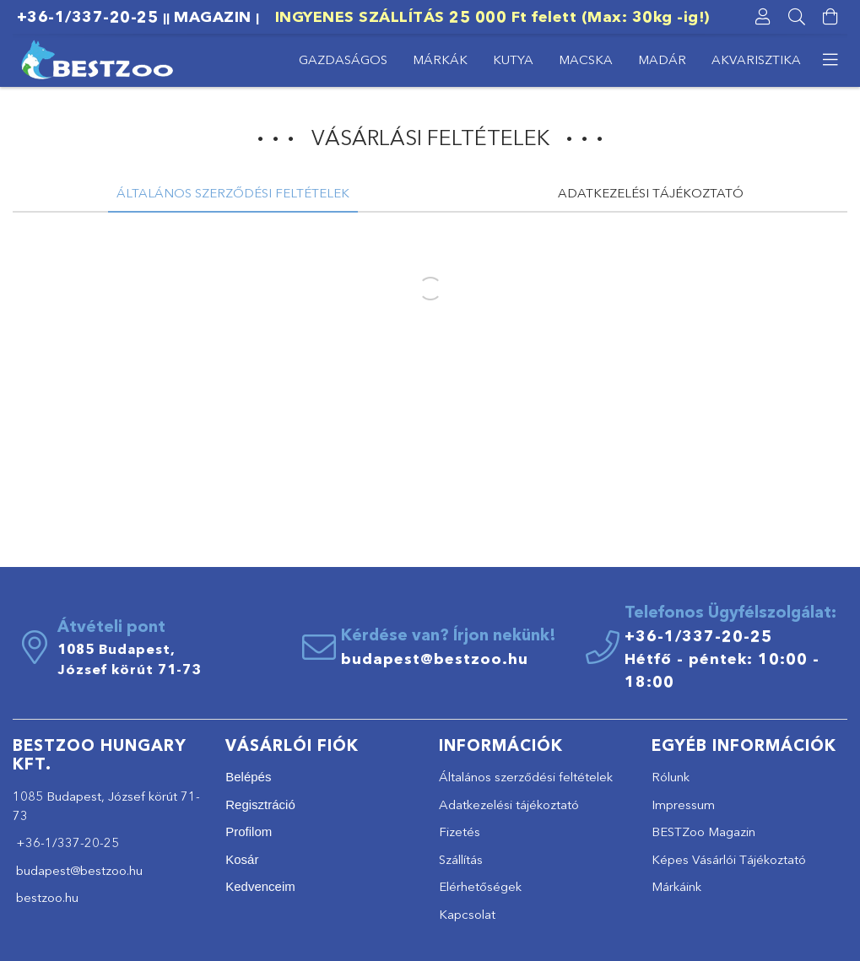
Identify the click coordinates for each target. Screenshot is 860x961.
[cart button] (830, 17)
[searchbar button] (797, 17)
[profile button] (763, 17)
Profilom (248, 831)
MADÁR (662, 59)
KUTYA (513, 59)
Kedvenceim (260, 886)
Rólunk (671, 777)
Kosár (241, 859)
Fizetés (459, 831)
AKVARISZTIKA (756, 59)
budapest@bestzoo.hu (434, 659)
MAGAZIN (215, 17)
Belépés (248, 776)
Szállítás (461, 859)
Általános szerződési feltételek (526, 777)
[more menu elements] (830, 60)
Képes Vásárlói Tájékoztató (729, 859)
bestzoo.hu (45, 897)
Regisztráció (260, 804)
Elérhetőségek (480, 886)
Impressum (683, 804)
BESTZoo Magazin (703, 831)
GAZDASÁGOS (343, 59)
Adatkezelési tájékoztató (509, 804)
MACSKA (586, 59)
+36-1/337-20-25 (88, 17)
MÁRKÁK (440, 59)
